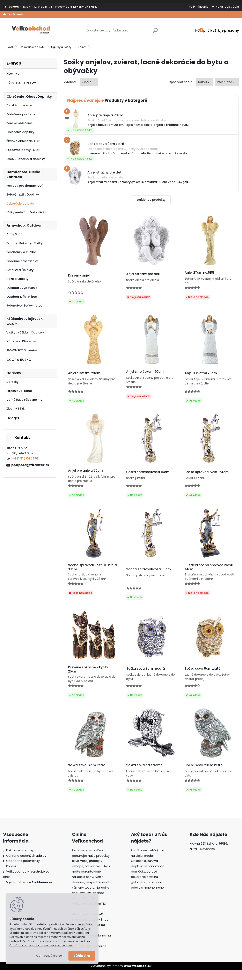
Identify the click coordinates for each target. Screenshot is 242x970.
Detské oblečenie (19, 105)
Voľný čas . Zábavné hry (24, 400)
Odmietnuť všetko (49, 956)
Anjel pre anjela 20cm (85, 471)
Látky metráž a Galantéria (26, 212)
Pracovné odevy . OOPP (23, 150)
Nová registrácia (227, 7)
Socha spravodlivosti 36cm (148, 569)
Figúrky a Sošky (61, 47)
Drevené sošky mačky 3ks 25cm (88, 669)
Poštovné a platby (20, 850)
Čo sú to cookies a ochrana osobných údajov (41, 945)
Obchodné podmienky (23, 861)
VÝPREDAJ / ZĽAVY (21, 83)
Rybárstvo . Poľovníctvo (24, 305)
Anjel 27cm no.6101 (199, 273)
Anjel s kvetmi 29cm (84, 373)
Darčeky (12, 382)
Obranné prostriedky (22, 261)
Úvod (9, 47)
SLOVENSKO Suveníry (21, 350)
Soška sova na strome (144, 765)
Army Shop (14, 234)
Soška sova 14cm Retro (86, 765)
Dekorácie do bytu (32, 47)
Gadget (12, 418)
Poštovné (16, 14)
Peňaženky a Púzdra (21, 252)
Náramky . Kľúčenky (21, 341)
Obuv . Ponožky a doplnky (25, 159)
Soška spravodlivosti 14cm (147, 472)
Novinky (12, 73)
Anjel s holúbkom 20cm (145, 372)
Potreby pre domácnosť (24, 186)
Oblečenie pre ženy (20, 114)
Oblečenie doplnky (20, 132)
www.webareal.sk (138, 966)
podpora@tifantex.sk (30, 465)
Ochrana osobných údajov (26, 856)
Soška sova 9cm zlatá (203, 669)
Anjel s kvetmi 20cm (201, 373)
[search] (155, 32)
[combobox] (204, 82)
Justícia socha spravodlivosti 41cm (209, 567)
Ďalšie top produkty (151, 200)
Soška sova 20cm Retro (203, 765)
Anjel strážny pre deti (143, 274)
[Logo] (31, 30)
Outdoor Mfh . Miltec (21, 297)
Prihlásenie (200, 7)
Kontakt (12, 866)
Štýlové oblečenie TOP (22, 141)
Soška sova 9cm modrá (145, 669)
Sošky (82, 47)
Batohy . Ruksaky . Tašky (24, 243)
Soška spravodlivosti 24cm (207, 472)
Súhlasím (81, 955)
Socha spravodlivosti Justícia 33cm (92, 567)
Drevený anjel (79, 275)
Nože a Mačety (17, 279)
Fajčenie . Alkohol (19, 391)
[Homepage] (4, 14)
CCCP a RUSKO (18, 359)
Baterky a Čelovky (20, 270)
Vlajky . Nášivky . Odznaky (25, 332)
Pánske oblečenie (19, 123)
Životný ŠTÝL (15, 408)
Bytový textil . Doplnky (22, 194)
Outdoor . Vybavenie (21, 288)
